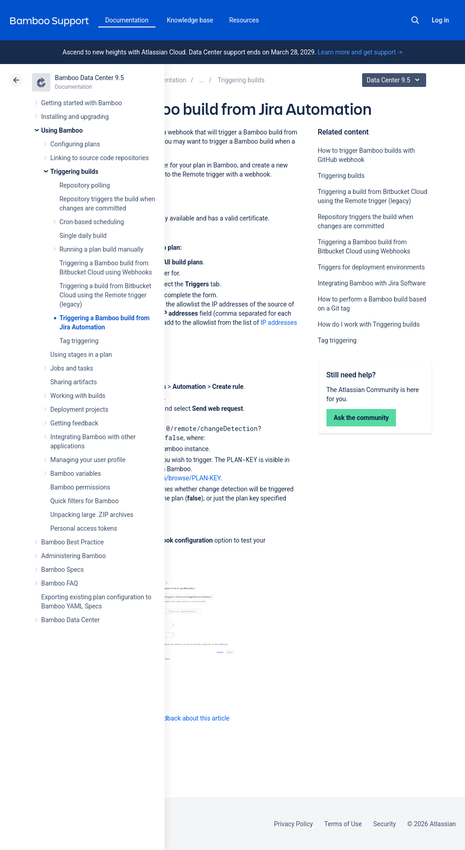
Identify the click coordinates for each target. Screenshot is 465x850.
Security (384, 824)
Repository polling (84, 185)
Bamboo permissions (80, 487)
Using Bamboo (62, 130)
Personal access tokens (83, 528)
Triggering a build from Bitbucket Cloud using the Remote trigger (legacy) (105, 295)
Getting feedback (74, 423)
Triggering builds (74, 171)
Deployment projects (79, 409)
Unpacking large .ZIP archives (92, 514)
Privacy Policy (293, 824)
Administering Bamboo (73, 555)
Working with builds (77, 395)
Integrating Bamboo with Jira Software (372, 283)
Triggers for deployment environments (371, 267)
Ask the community (361, 417)
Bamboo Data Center (70, 620)
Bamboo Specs (62, 569)
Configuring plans (75, 144)
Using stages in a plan (81, 354)
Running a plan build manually (101, 249)
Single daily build (83, 235)
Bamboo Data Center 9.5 (89, 77)
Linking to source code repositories (99, 157)
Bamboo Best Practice (72, 542)
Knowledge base (190, 20)
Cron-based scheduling (91, 222)
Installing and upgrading (75, 116)
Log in (440, 20)
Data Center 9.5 (395, 80)
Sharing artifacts (73, 382)
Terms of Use (343, 824)
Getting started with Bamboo (81, 103)
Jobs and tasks (71, 368)
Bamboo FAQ (59, 583)
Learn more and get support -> (360, 52)
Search (415, 20)
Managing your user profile (87, 459)
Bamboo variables (75, 473)
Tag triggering (78, 340)
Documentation (127, 20)
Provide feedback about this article (181, 718)
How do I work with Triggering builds (369, 324)
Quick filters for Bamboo (84, 501)
